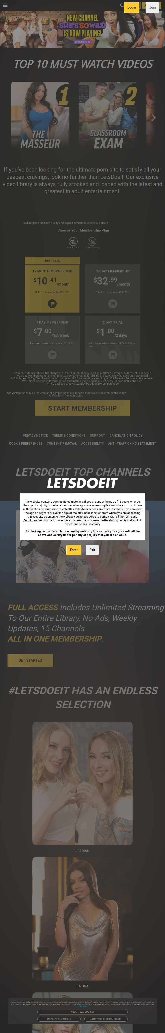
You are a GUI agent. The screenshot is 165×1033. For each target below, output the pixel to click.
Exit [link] (92, 550)
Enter (74, 550)
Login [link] (131, 7)
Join (152, 7)
